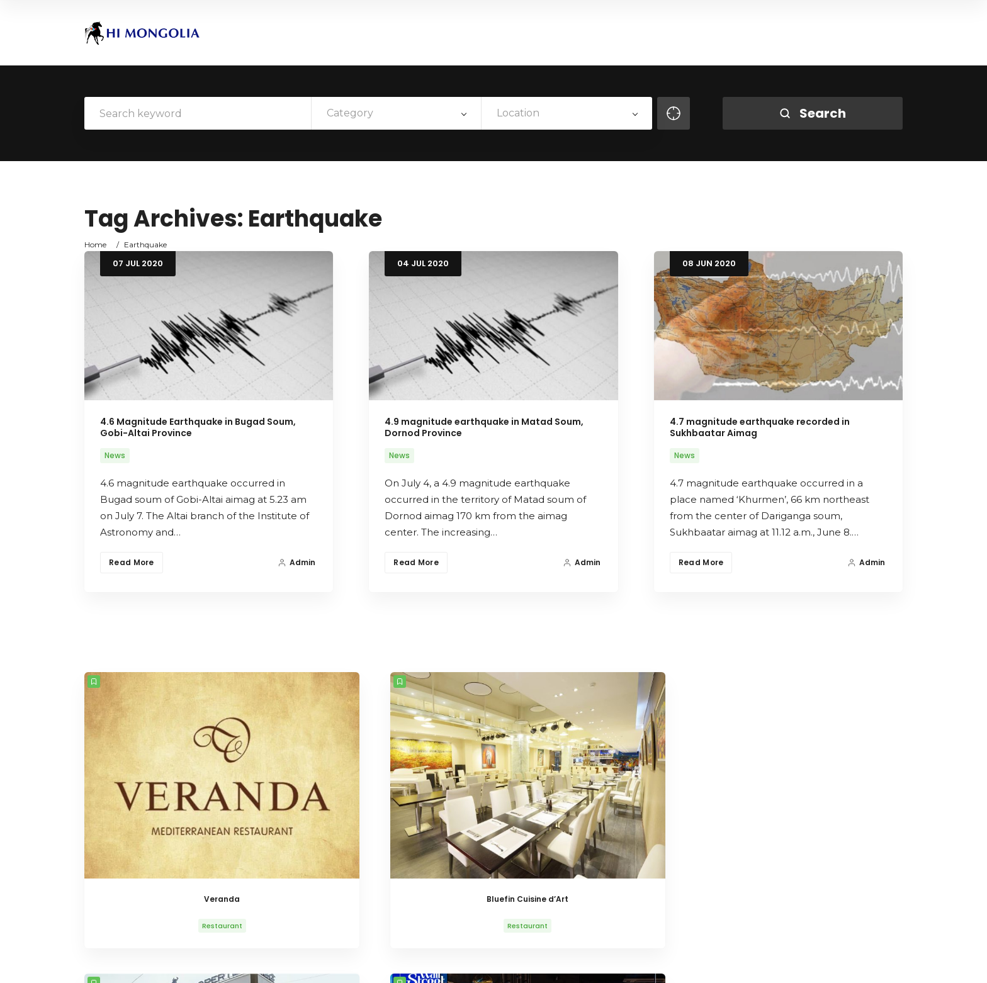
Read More (131, 562)
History (647, 962)
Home (95, 244)
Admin (296, 562)
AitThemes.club (297, 962)
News (114, 455)
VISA (796, 962)
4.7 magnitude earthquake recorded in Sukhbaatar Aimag (760, 427)
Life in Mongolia (706, 962)
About (606, 962)
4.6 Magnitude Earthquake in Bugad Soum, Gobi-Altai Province (198, 427)
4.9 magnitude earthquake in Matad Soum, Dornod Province (484, 427)
